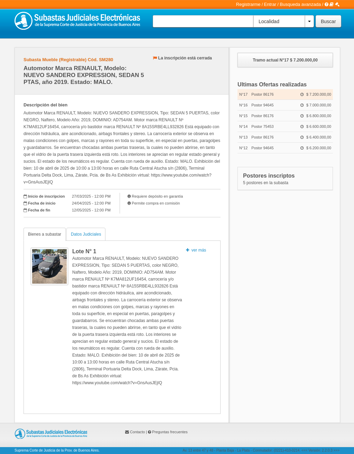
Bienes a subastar (44, 234)
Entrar (270, 4)
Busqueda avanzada (300, 4)
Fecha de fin (39, 210)
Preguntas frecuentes (170, 432)
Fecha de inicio (41, 203)
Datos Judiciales (86, 234)
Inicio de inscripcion (46, 196)
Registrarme (248, 4)
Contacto (137, 432)
